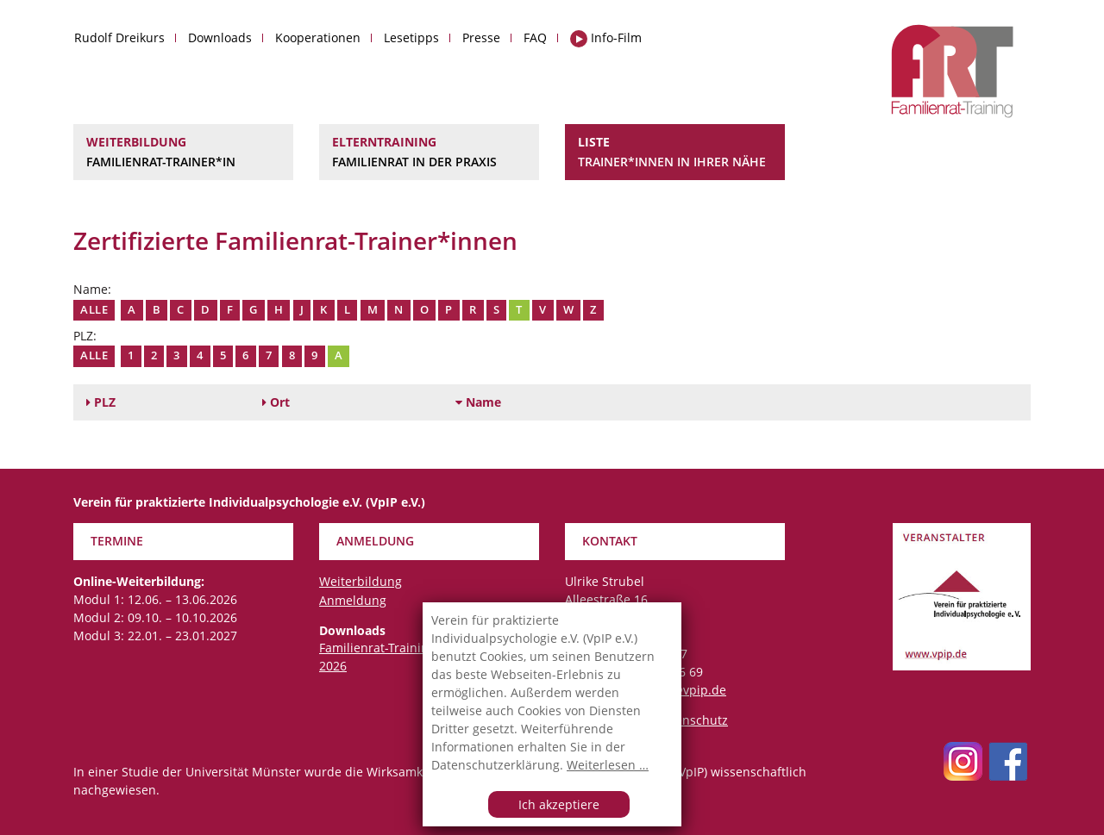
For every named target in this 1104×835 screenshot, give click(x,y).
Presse (481, 37)
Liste (675, 152)
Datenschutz (692, 720)
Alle (94, 309)
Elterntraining (429, 152)
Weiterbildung (183, 152)
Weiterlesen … (608, 765)
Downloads (220, 37)
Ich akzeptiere (558, 804)
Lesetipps (411, 37)
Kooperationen (318, 37)
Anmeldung (352, 600)
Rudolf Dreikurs (119, 37)
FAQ (535, 37)
